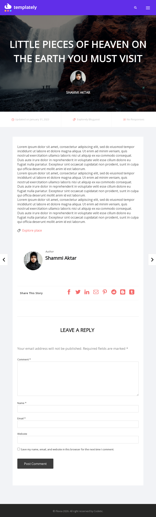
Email (21, 418)
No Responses (135, 119)
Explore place (32, 230)
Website (22, 434)
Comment (24, 359)
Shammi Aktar (60, 258)
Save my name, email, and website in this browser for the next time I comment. (67, 449)
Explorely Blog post (88, 119)
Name (21, 403)
